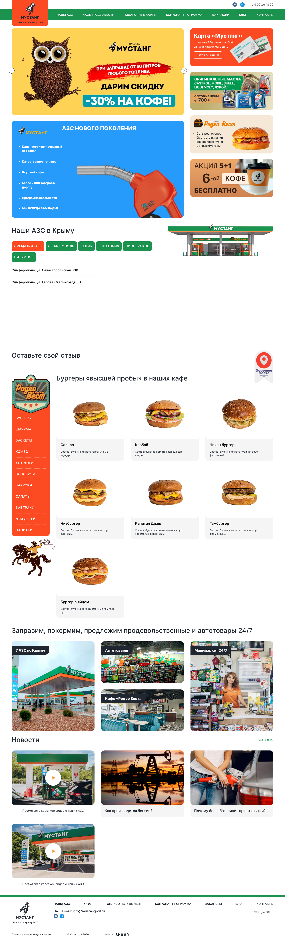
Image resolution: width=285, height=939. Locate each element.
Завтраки (25, 507)
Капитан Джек (148, 523)
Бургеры (24, 418)
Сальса (67, 445)
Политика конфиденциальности (31, 934)
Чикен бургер (222, 445)
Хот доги (24, 463)
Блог (243, 14)
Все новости (266, 739)
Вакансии (220, 14)
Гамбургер (219, 523)
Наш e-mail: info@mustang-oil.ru (79, 911)
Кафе (87, 904)
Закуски (24, 485)
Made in (116, 934)
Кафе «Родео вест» (98, 14)
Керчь (86, 246)
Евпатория (109, 246)
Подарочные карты (140, 14)
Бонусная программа (184, 14)
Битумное (24, 257)
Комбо (22, 452)
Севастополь (61, 246)
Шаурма (23, 429)
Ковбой (141, 445)
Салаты (23, 496)
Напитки (24, 530)
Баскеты (24, 440)
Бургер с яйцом (75, 602)
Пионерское (137, 246)
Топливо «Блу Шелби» (123, 904)
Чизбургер (70, 523)
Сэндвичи (25, 474)
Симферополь (28, 246)
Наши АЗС (65, 14)
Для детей (26, 519)
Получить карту (208, 54)
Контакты (265, 14)
